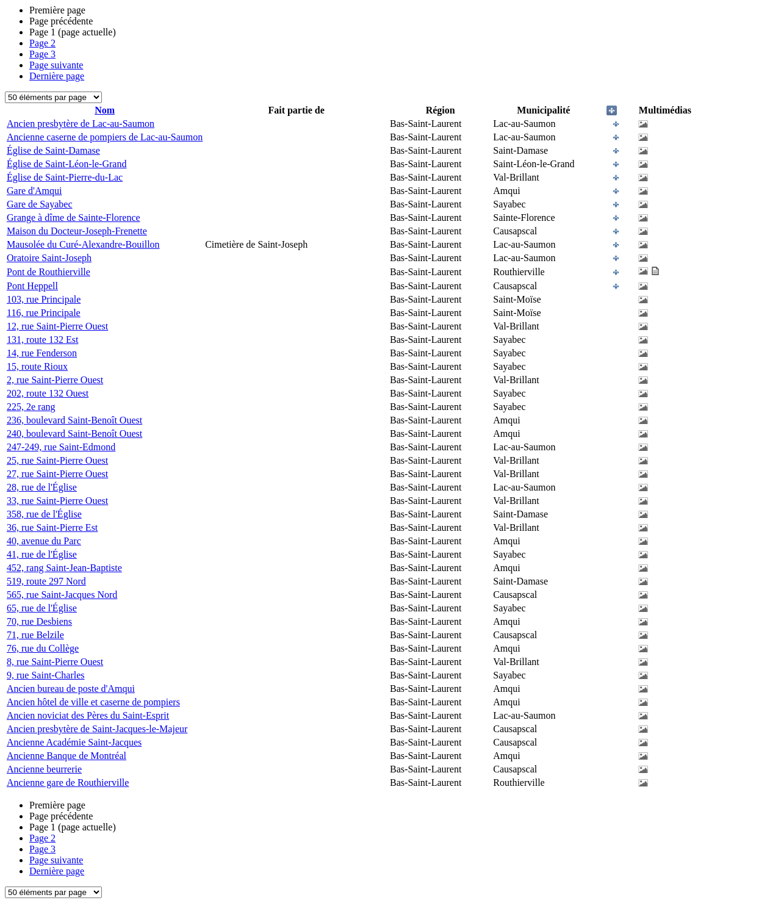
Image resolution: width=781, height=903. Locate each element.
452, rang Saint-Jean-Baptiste (64, 568)
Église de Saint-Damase (53, 150)
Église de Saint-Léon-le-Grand (66, 164)
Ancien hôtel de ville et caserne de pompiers (93, 702)
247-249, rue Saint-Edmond (61, 447)
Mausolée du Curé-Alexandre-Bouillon (83, 244)
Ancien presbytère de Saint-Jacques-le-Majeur (97, 729)
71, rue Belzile (35, 635)
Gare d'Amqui (34, 190)
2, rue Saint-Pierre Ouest (55, 380)
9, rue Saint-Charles (46, 675)
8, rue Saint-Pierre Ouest (55, 662)
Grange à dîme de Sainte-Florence (73, 217)
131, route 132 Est (42, 339)
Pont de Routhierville (48, 272)
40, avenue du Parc (44, 541)
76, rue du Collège (43, 648)
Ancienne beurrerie (44, 769)
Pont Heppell (32, 286)
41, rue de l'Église (42, 554)
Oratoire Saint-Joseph (49, 258)
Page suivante (56, 65)
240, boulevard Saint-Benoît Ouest (74, 433)
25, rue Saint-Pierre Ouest (57, 460)
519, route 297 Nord (46, 581)
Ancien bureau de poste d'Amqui (71, 688)
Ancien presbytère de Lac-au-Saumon (80, 123)
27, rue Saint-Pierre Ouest (57, 474)
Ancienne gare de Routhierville (68, 782)
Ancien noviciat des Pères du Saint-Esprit (88, 715)
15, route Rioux (37, 366)
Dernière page (56, 76)
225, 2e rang (31, 406)
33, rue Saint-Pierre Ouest (57, 500)
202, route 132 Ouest (47, 393)
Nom (105, 110)
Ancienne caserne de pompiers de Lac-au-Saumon (105, 137)
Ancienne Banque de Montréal (66, 755)
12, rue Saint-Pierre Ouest (57, 326)
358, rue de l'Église (44, 514)
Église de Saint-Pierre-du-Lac (65, 177)
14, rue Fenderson (42, 353)
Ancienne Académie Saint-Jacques (74, 742)
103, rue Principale (44, 299)
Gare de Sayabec (40, 204)
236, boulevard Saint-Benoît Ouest (74, 420)
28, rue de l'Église (42, 487)
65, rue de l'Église (42, 608)
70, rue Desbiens (39, 621)
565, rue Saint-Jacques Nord (62, 594)
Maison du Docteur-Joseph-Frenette (77, 231)
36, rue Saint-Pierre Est (52, 527)
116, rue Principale (44, 313)
